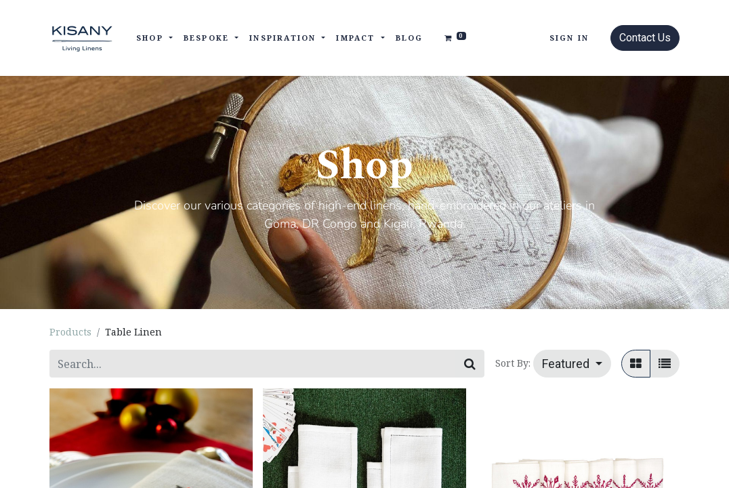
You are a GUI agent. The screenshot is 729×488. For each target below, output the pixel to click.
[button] (572, 364)
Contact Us (645, 37)
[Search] (469, 364)
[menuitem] (409, 38)
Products (70, 331)
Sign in (569, 38)
